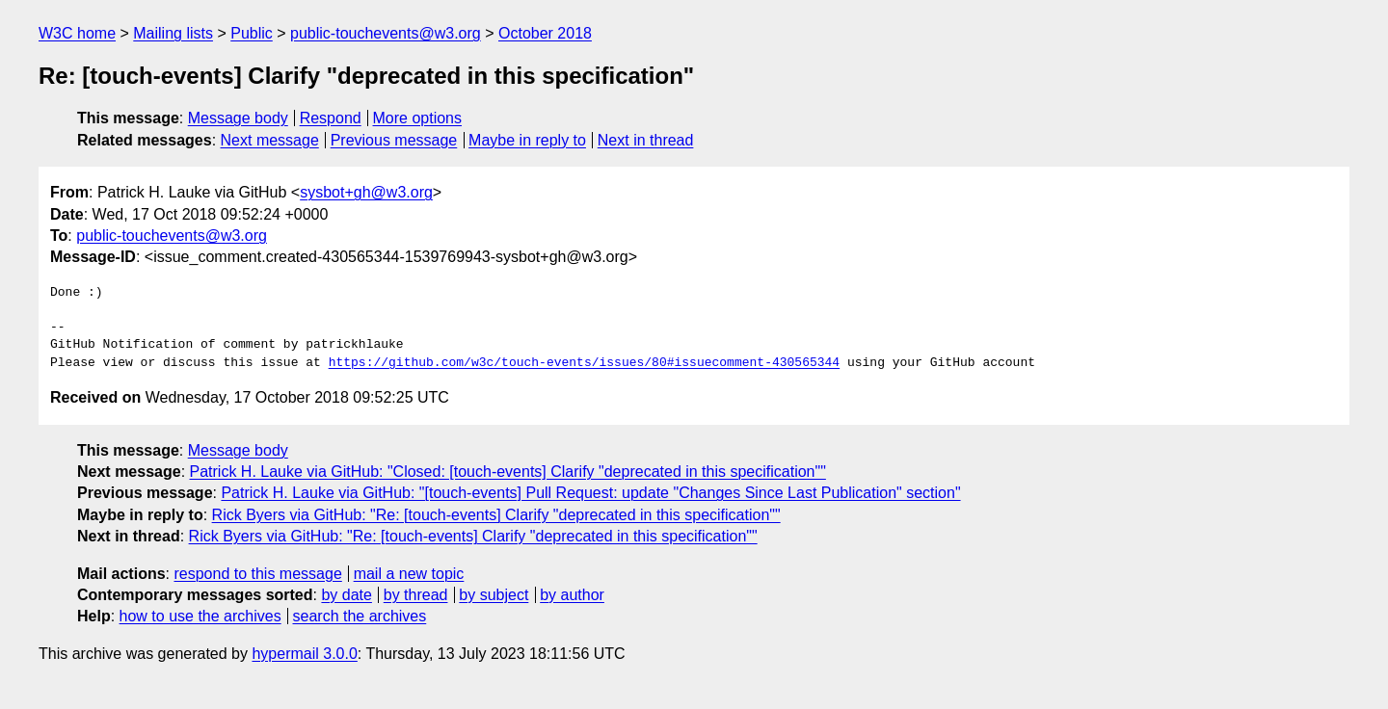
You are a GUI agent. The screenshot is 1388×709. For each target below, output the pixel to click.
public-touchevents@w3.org (385, 33)
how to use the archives (200, 616)
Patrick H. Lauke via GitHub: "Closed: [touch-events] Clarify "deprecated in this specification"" (508, 471)
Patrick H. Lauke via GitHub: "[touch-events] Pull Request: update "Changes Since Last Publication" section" (590, 493)
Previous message (394, 140)
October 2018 (545, 33)
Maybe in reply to (527, 140)
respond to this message (257, 573)
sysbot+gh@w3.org (366, 192)
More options (418, 118)
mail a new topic (409, 573)
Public (251, 33)
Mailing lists (173, 33)
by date (346, 595)
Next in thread (646, 140)
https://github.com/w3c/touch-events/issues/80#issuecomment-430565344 (584, 363)
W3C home (77, 33)
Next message (270, 140)
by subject (493, 595)
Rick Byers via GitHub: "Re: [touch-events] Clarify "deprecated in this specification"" (496, 515)
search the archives (360, 616)
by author (572, 595)
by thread (416, 595)
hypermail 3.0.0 (304, 653)
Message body (238, 118)
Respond (330, 118)
